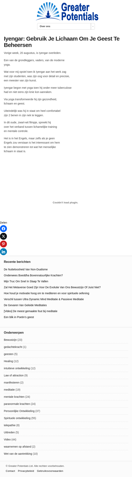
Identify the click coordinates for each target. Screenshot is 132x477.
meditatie (9, 389)
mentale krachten (14, 396)
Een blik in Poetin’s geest (19, 317)
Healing (8, 361)
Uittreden (9, 432)
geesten (8, 354)
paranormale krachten (17, 403)
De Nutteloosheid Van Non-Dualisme (26, 269)
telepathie (10, 425)
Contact (10, 470)
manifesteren (11, 382)
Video (7, 439)
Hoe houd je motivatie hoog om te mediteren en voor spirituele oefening (46, 293)
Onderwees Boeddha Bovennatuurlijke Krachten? (33, 275)
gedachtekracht (13, 346)
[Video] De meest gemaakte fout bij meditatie (30, 311)
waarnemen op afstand (17, 446)
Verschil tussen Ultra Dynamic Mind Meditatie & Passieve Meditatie (44, 299)
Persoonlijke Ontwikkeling (19, 411)
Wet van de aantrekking (18, 453)
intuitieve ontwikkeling (17, 368)
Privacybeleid (26, 470)
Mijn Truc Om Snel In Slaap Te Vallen (26, 281)
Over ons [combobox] (45, 26)
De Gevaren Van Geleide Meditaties (25, 305)
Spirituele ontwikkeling (17, 418)
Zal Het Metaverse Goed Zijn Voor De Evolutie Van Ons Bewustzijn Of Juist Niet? (52, 287)
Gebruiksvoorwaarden (50, 470)
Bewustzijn (10, 339)
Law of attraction (14, 375)
